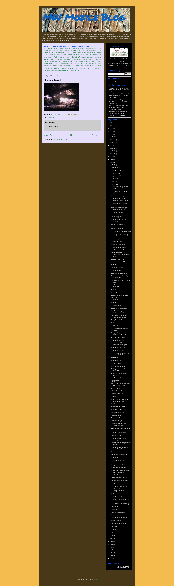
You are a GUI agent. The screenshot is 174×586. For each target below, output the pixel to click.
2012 (111, 151)
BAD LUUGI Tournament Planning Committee (119, 316)
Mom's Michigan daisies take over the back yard (120, 384)
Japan (78, 54)
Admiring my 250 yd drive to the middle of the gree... (120, 344)
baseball (86, 65)
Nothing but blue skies (118, 512)
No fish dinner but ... (117, 496)
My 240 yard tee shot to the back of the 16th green (120, 354)
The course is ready (117, 196)
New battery (115, 506)
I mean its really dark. (118, 412)
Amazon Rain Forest (62, 48)
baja (81, 65)
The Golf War (74, 63)
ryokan (49, 70)
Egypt (99, 50)
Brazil (99, 48)
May (113, 527)
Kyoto (97, 54)
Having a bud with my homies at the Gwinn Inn (120, 448)
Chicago (77, 50)
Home (73, 135)
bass (91, 65)
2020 (111, 128)
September (115, 176)
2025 (111, 123)
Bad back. (114, 289)
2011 (111, 154)
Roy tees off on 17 (117, 350)
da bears (46, 68)
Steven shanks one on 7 (119, 366)
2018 (111, 134)
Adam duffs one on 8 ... (118, 270)
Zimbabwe (68, 65)
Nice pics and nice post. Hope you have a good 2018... (118, 106)
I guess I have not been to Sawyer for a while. (119, 424)
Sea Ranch (91, 61)
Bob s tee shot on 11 (117, 259)
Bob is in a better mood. (118, 247)
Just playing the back (118, 435)
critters (99, 65)
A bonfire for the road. (118, 406)
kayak (81, 68)
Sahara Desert (65, 61)
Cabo (54, 50)
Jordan (82, 54)
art (79, 65)
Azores (89, 48)
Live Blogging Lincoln (118, 378)
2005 (111, 539)
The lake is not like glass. (119, 467)
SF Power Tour (55, 61)
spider (57, 70)
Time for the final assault (119, 418)
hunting (70, 68)
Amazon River (73, 48)
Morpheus (90, 57)
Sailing (72, 61)
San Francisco (81, 61)
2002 (111, 544)
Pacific (81, 59)
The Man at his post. (117, 515)
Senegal (99, 61)
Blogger (95, 579)
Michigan (75, 57)
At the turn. (114, 264)
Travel (88, 63)
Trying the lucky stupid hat (119, 465)
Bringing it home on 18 (118, 432)
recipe (99, 68)
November (115, 170)
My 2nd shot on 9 (116, 363)
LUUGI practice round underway (118, 286)
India (68, 54)
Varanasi (54, 65)
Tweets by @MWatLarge (115, 81)
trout (70, 70)
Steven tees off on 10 (118, 360)
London (60, 57)
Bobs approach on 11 (118, 262)
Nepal (57, 59)
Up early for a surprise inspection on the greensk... (120, 225)
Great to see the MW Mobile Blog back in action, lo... (119, 95)
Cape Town (59, 50)
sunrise (61, 70)
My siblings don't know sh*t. (120, 486)
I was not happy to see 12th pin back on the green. (120, 204)
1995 (111, 553)
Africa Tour (51, 48)
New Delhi (63, 59)
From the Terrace (90, 52)
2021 (111, 126)
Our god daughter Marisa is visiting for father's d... (120, 333)
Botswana (95, 48)
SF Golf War (124, 58)
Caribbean (66, 50)
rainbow (95, 68)
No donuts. (114, 509)
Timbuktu (82, 63)
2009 (111, 159)
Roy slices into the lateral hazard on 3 (119, 374)
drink (51, 68)
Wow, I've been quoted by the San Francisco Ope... (118, 112)
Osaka (76, 59)
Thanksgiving (65, 63)
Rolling (113, 396)
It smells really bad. (117, 394)
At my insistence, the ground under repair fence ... (120, 208)
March (114, 532)
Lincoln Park (52, 57)
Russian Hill (47, 61)
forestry (60, 68)
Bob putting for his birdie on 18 (121, 231)
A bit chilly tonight (116, 520)
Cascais (71, 50)
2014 (111, 145)
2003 (111, 541)
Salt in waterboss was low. (119, 478)
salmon (53, 70)
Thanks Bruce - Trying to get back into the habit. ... (118, 89)
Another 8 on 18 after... (118, 337)
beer (95, 65)
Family (62, 52)
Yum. (112, 323)
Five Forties (76, 52)
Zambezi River (61, 65)
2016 (111, 140)
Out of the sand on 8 (117, 267)
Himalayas (63, 54)
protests (89, 68)
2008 (111, 162)
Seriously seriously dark (118, 409)
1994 (111, 555)
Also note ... (115, 452)
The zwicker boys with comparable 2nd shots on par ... (120, 254)
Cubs (91, 50)
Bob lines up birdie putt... (119, 273)
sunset (66, 70)
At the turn (114, 358)
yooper (77, 70)
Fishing (68, 52)
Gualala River (51, 54)
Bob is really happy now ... (119, 239)
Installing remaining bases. (119, 480)
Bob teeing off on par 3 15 (119, 295)
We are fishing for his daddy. (120, 504)
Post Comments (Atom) (60, 139)
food (55, 68)
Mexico (68, 57)
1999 (111, 547)
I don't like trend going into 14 (120, 250)
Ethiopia (57, 52)
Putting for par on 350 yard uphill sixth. (119, 370)
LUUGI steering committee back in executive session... (120, 235)
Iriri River (73, 54)
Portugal (90, 59)
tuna (73, 70)
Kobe (93, 54)
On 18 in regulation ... (118, 217)
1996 (111, 550)
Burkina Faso (48, 50)
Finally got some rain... (118, 475)
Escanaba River (49, 52)
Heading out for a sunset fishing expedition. (119, 490)
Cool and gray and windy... (119, 517)
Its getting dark (116, 415)
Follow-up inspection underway (117, 213)
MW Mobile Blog (84, 17)
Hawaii (57, 54)
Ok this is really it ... (117, 421)
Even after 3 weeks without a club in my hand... (120, 429)
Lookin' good (115, 325)
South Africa (57, 63)
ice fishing (76, 68)
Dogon (95, 50)
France (82, 52)
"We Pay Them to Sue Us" (122, 65)
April (113, 529)
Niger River (70, 59)
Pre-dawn (114, 483)
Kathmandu (88, 54)
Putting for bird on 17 (118, 340)
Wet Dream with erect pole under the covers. (119, 400)
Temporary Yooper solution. (120, 454)
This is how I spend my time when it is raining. (120, 471)
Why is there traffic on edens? (120, 391)
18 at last (114, 292)
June (113, 184)
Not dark (114, 404)
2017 (111, 137)
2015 (111, 142)
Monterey (83, 57)
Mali (64, 57)
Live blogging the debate (119, 523)
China (82, 50)
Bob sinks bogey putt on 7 (119, 308)
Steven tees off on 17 (118, 347)
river (45, 70)
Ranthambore (97, 59)
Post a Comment (53, 126)
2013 (111, 148)
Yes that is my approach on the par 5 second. (119, 311)
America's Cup (82, 48)
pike (85, 68)
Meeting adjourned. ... (118, 228)
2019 (111, 131)
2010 (111, 156)
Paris (85, 59)
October (114, 173)
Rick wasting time (116, 241)
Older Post (96, 135)
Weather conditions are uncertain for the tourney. (120, 199)
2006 (111, 536)
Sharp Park (48, 63)
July (113, 181)
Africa (45, 48)
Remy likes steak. (116, 320)
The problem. (115, 457)
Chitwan (86, 50)
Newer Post (49, 135)
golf (65, 68)
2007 (111, 165)
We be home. (115, 388)
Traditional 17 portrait (118, 244)
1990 (111, 558)
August (114, 178)
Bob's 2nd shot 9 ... (117, 305)
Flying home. (115, 381)
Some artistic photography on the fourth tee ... (120, 276)
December (115, 167)
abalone (75, 65)
